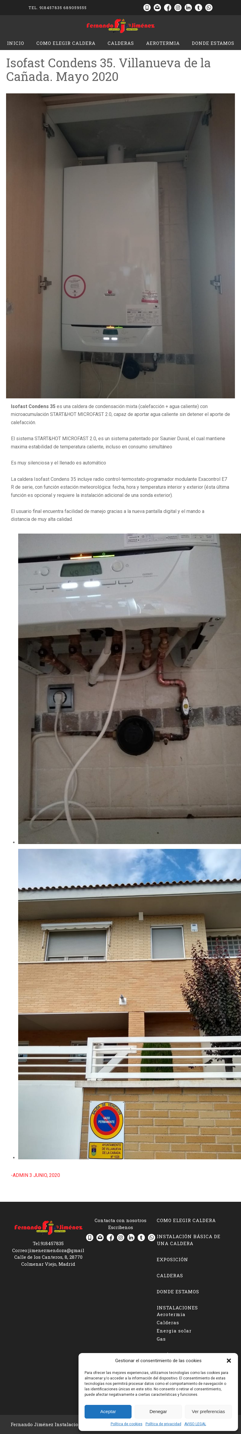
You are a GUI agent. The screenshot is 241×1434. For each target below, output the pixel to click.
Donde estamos (213, 43)
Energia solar (174, 1331)
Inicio (15, 43)
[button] (229, 1361)
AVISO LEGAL (195, 1424)
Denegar (158, 1411)
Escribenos (120, 1227)
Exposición (172, 1259)
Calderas (121, 43)
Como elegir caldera (65, 43)
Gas (161, 1339)
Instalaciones (177, 1308)
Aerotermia (163, 43)
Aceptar (108, 1411)
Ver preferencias (208, 1411)
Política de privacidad (163, 1424)
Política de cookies (126, 1424)
